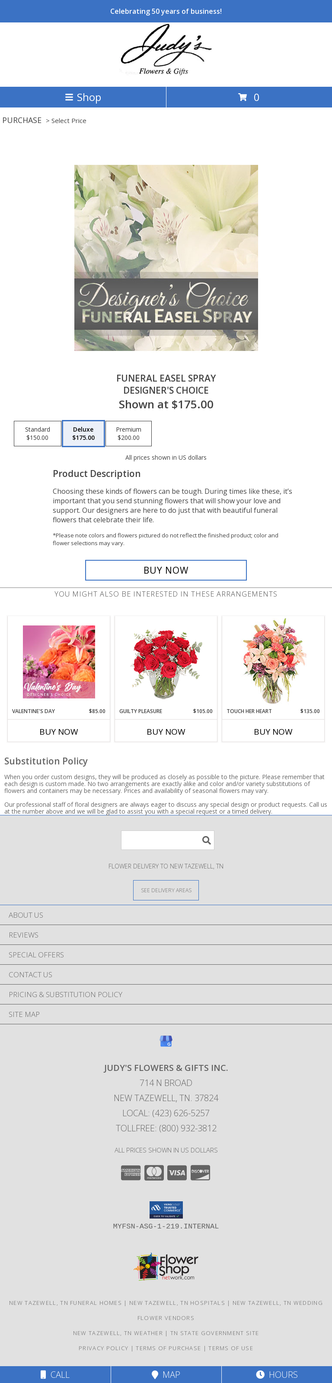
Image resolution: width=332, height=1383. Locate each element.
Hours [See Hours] (277, 1374)
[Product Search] (167, 840)
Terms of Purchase (168, 1348)
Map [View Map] (166, 1374)
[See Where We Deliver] (166, 890)
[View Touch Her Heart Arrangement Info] (273, 662)
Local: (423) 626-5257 (166, 1113)
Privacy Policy (103, 1348)
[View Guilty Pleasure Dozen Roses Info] (166, 661)
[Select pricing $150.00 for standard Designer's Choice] (37, 433)
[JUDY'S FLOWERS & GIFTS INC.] (166, 74)
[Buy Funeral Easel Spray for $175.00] (166, 570)
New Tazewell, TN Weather (118, 1333)
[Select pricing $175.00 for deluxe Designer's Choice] (83, 433)
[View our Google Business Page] (166, 1045)
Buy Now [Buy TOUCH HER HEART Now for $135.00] (273, 731)
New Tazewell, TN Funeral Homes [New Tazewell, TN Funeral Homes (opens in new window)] (65, 1303)
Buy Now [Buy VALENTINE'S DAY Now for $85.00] (58, 731)
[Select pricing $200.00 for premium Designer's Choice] (128, 433)
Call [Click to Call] (55, 1374)
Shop (83, 97)
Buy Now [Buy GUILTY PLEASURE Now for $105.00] (166, 731)
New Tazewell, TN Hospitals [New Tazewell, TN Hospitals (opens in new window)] (177, 1303)
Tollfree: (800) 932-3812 (166, 1128)
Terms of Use (230, 1348)
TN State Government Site (214, 1333)
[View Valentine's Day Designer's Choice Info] (59, 662)
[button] (166, 1210)
